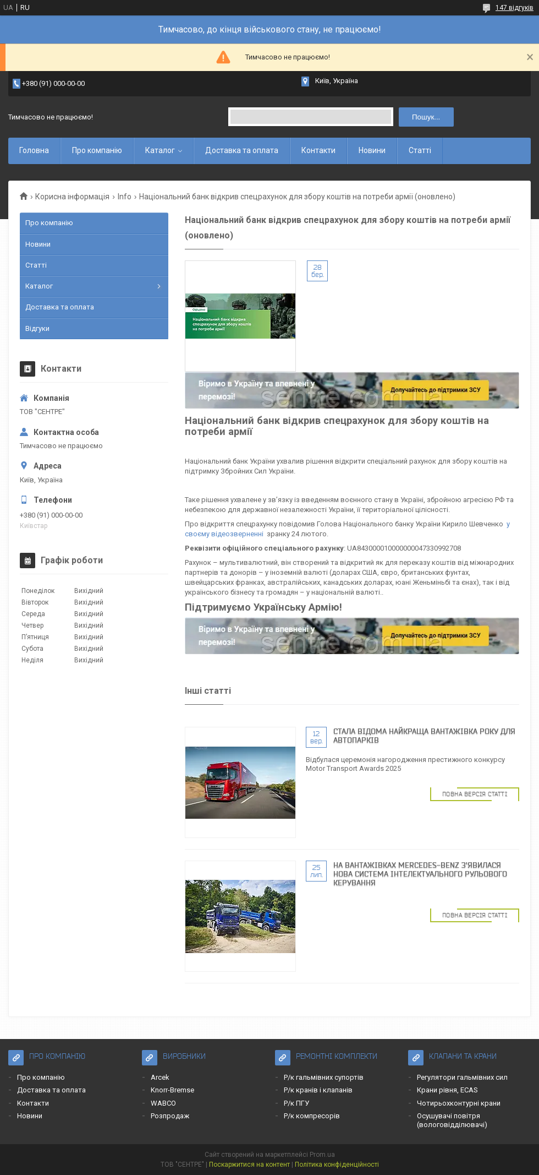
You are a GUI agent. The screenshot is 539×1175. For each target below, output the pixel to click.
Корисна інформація (72, 196)
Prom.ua (322, 1154)
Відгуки (37, 328)
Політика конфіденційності (337, 1164)
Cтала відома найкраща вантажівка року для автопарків (424, 735)
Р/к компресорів (312, 1116)
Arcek (160, 1077)
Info (124, 196)
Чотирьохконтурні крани (459, 1103)
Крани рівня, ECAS (447, 1090)
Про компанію (97, 150)
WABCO (163, 1103)
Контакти (318, 150)
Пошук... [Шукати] (426, 117)
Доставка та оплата (241, 150)
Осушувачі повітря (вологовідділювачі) (452, 1120)
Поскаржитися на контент (249, 1164)
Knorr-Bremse (172, 1090)
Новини (372, 150)
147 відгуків (515, 8)
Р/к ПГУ (296, 1103)
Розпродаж (170, 1116)
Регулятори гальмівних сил (462, 1077)
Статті (420, 150)
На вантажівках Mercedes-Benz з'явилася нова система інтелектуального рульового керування (420, 874)
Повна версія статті (475, 794)
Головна (34, 150)
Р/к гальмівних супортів (324, 1077)
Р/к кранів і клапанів (318, 1090)
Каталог (160, 150)
